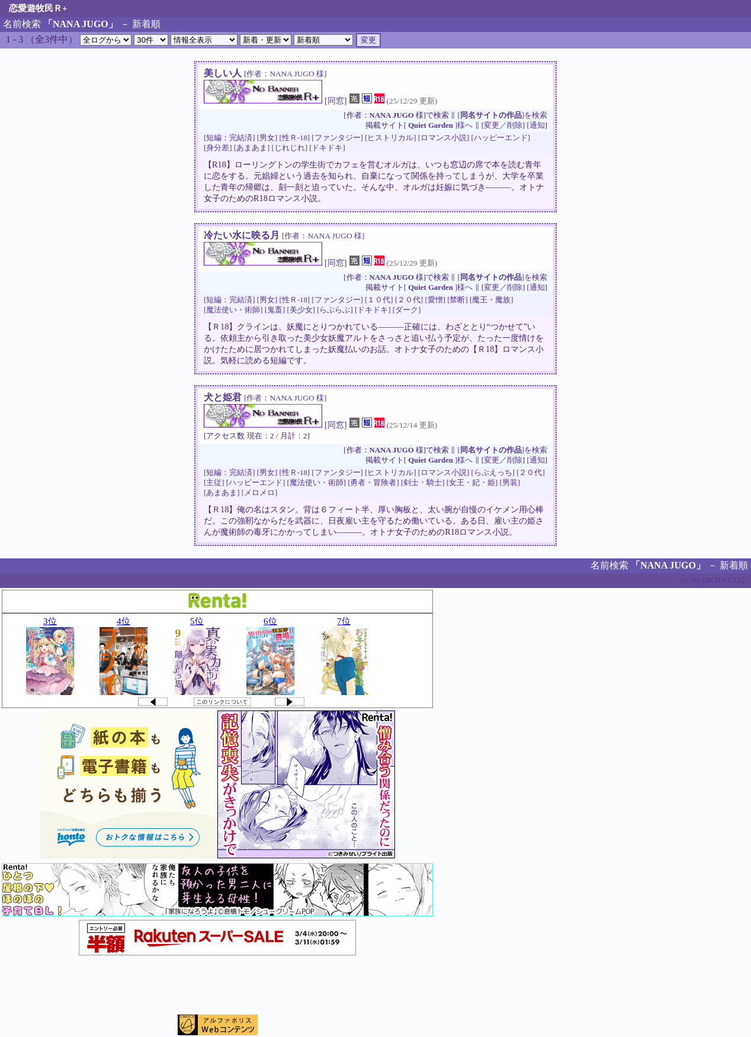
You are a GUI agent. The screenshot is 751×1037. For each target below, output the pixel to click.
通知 (537, 125)
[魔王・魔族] (491, 300)
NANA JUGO (392, 115)
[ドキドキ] (327, 148)
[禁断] (457, 300)
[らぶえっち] (493, 473)
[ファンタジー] (337, 138)
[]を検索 (502, 115)
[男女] (267, 138)
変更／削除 (503, 125)
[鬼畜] (275, 310)
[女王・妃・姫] (472, 483)
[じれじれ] (289, 148)
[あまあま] (252, 148)
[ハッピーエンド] (500, 138)
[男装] (509, 483)
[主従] (214, 483)
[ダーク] (407, 310)
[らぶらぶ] (335, 310)
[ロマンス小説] (444, 138)
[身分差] (218, 148)
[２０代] (409, 300)
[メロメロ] (260, 493)
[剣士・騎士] (423, 483)
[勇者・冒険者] (373, 483)
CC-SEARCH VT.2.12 (713, 580)
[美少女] (301, 310)
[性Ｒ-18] (294, 138)
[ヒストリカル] (390, 138)
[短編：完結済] (229, 138)
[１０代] (379, 300)
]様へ (440, 125)
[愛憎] (435, 300)
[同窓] (336, 100)
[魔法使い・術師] (233, 310)
